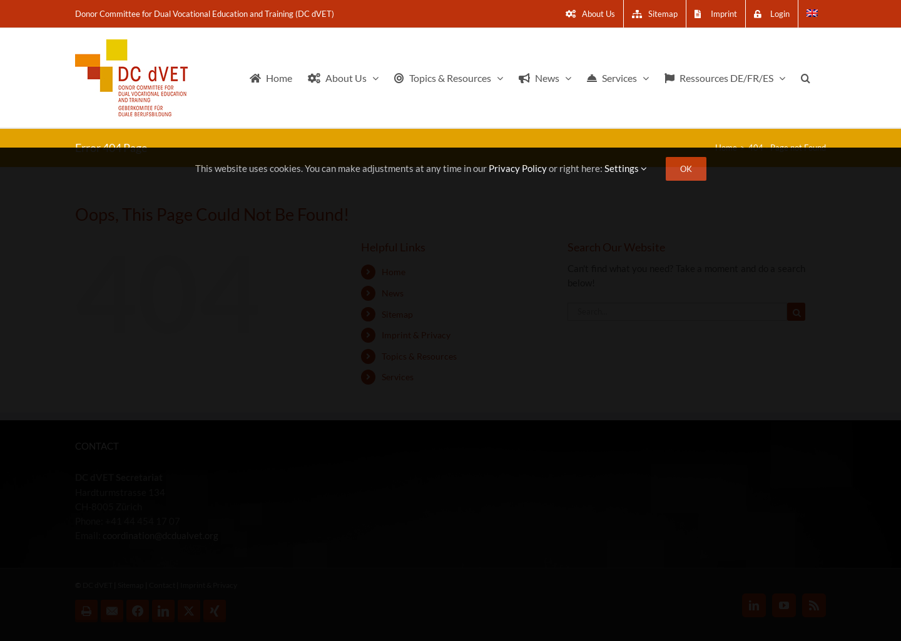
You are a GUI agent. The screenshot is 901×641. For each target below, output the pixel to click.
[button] (805, 78)
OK (686, 169)
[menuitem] (812, 14)
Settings (625, 168)
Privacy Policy (518, 168)
